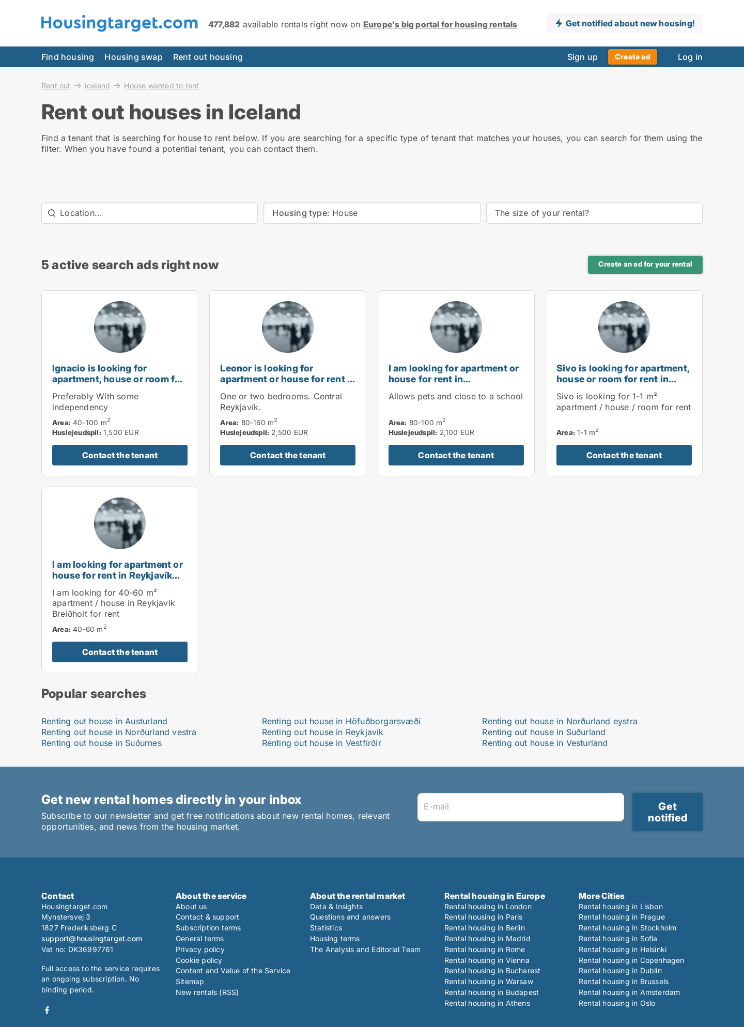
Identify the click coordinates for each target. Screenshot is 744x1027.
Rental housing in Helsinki (623, 949)
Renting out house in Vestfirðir (321, 743)
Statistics (326, 927)
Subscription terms (208, 927)
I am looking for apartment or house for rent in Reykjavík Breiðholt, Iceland (117, 575)
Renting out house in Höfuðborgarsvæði (341, 721)
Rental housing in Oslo (617, 1003)
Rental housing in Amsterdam (629, 992)
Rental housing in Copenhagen (632, 960)
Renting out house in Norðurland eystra (560, 721)
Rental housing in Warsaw (488, 981)
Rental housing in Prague (622, 916)
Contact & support (207, 916)
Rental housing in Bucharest (492, 970)
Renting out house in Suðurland (544, 732)
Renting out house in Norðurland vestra (119, 732)
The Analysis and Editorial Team (365, 949)
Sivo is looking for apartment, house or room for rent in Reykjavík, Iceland (622, 379)
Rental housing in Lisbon (621, 906)
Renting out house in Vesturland (545, 743)
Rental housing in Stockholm (627, 927)
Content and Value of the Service (233, 970)
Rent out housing (208, 57)
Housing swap (133, 57)
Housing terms (335, 938)
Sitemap (190, 981)
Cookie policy (199, 960)
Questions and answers (350, 916)
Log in (690, 57)
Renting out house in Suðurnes (101, 743)
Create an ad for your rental (645, 264)
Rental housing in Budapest (491, 992)
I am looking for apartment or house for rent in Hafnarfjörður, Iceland (454, 379)
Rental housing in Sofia (618, 938)
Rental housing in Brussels (624, 981)
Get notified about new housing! (630, 23)
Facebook (47, 1010)
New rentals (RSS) (207, 992)
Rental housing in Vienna (487, 960)
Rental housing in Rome (484, 949)
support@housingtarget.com (91, 938)
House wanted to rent (161, 85)
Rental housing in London (488, 906)
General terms (200, 938)
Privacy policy (200, 949)
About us (191, 906)
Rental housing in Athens (487, 1003)
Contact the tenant (120, 455)
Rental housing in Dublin (620, 970)
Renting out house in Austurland (104, 721)
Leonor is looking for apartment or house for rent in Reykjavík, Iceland (287, 379)
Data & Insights (336, 906)
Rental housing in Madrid (487, 938)
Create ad (632, 56)
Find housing (67, 57)
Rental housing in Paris (483, 916)
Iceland (97, 85)
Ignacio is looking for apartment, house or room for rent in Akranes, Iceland (118, 379)
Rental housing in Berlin (484, 927)
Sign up (582, 57)
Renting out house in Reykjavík (323, 732)
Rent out (56, 85)
